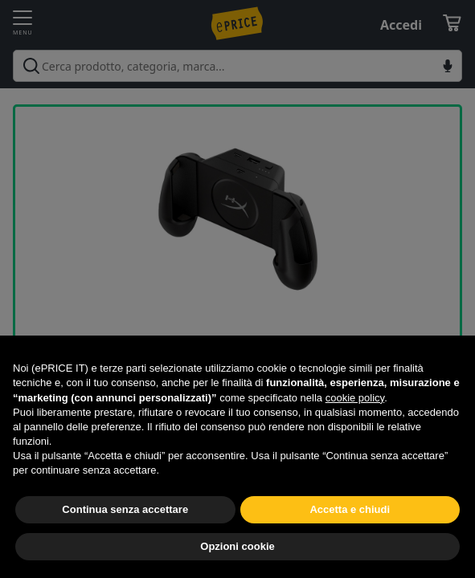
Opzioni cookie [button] (237, 546)
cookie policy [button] (355, 398)
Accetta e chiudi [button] (349, 509)
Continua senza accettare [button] (125, 509)
